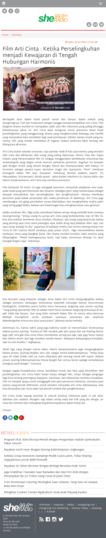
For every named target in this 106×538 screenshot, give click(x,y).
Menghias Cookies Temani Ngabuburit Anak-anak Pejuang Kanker (45, 492)
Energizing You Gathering (53, 508)
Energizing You (86, 505)
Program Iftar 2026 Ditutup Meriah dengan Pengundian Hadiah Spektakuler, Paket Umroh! (52, 441)
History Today (80, 508)
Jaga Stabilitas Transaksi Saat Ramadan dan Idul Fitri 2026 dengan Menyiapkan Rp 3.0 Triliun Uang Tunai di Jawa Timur (46, 474)
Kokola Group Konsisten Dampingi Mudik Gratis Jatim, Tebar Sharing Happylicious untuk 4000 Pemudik (48, 458)
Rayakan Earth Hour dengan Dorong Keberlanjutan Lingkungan (44, 449)
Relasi (70, 505)
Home (5, 35)
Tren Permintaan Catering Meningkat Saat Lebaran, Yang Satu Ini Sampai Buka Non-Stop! (51, 484)
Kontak (51, 512)
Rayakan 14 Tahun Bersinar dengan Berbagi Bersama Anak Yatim (45, 466)
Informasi (17, 35)
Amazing (96, 508)
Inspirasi (59, 505)
